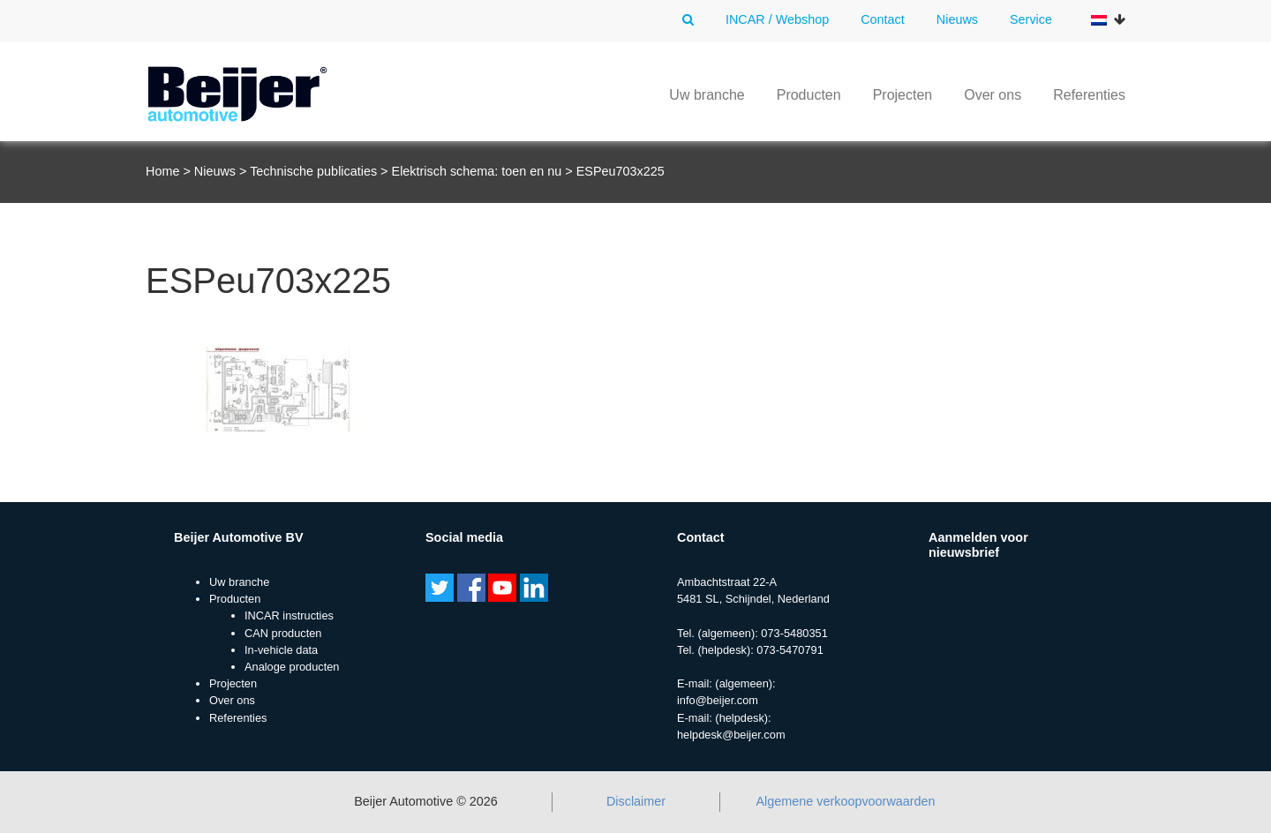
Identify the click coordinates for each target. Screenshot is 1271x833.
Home (162, 171)
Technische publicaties (313, 171)
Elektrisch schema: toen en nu (477, 171)
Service (1031, 19)
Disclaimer (636, 801)
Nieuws (957, 19)
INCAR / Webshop (777, 19)
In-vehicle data (281, 650)
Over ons (992, 94)
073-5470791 (789, 650)
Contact (883, 19)
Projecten (903, 94)
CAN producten (283, 633)
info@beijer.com (717, 700)
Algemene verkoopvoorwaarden (845, 801)
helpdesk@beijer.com (731, 734)
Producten (809, 94)
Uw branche (706, 94)
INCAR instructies (289, 615)
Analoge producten (291, 666)
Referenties (1089, 94)
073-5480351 (794, 633)
